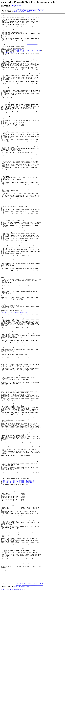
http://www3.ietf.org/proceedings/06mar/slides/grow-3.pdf (18, 576)
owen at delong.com (19, 56)
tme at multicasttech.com (15, 5)
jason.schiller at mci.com (34, 57)
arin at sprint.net (19, 59)
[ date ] (15, 11)
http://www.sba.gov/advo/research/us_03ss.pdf (14, 372)
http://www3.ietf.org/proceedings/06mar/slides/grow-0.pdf (18, 575)
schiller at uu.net (31, 17)
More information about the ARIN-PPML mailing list (13, 702)
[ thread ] (19, 11)
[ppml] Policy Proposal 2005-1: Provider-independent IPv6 (30, 9)
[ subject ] (23, 11)
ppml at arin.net (10, 60)
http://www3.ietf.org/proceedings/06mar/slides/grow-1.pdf (18, 573)
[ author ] (28, 11)
